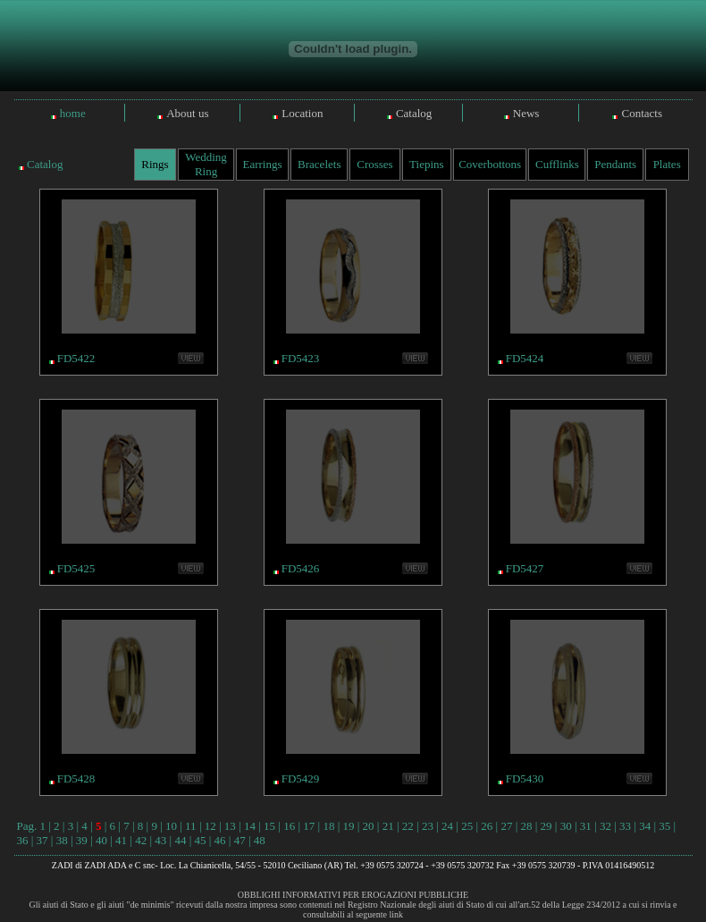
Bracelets (319, 164)
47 (240, 840)
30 (566, 826)
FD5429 (301, 778)
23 (427, 826)
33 (625, 826)
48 (259, 840)
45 (200, 840)
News (526, 113)
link (396, 914)
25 (467, 826)
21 (388, 826)
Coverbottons (489, 164)
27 (506, 826)
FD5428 (76, 778)
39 (82, 840)
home (73, 113)
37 (42, 840)
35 (664, 826)
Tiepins (426, 164)
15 (269, 826)
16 (289, 826)
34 (645, 826)
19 (349, 826)
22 (408, 826)
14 (250, 826)
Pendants (615, 164)
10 (171, 826)
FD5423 (301, 358)
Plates (667, 164)
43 (160, 840)
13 (230, 826)
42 (141, 840)
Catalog (414, 113)
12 (210, 826)
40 (101, 840)
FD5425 (76, 568)
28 (526, 826)
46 (220, 840)
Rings (154, 164)
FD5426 (301, 568)
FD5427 (525, 568)
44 (180, 840)
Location (302, 113)
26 (486, 826)
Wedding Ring (206, 164)
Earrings (262, 164)
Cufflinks (557, 164)
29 (546, 826)
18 (328, 826)
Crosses (374, 164)
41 (121, 840)
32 (605, 826)
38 (62, 840)
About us (187, 113)
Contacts (641, 113)
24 (447, 826)
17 (309, 826)
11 (191, 826)
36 (23, 840)
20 (368, 826)
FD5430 (525, 778)
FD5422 (76, 358)
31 (586, 826)
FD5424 (525, 358)
